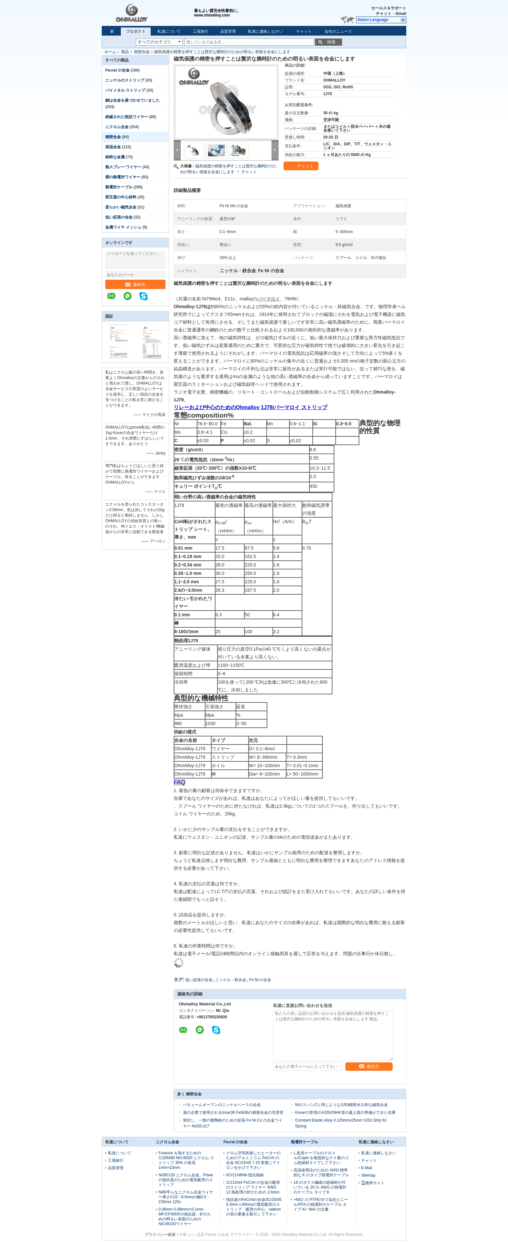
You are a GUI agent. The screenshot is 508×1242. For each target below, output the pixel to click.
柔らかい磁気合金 (120, 207)
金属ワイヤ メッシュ (123, 227)
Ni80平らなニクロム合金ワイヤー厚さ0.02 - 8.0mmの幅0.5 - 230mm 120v (185, 1197)
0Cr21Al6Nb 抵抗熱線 (245, 1175)
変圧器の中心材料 (120, 197)
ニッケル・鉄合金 (230, 980)
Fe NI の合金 (260, 980)
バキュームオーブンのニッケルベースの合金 (222, 1104)
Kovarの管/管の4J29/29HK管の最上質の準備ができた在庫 (345, 1112)
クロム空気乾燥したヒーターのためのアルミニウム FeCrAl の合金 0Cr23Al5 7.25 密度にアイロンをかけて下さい (253, 1160)
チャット (383, 13)
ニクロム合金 (117, 127)
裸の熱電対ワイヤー (122, 177)
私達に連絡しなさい (265, 31)
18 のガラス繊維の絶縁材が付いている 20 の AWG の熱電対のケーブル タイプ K (320, 1187)
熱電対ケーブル (119, 187)
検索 (331, 41)
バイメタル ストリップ (125, 90)
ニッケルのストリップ (124, 80)
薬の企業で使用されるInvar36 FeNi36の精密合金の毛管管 (233, 1112)
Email (401, 13)
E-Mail (366, 1168)
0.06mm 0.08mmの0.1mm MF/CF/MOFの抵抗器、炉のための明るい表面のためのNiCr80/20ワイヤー (184, 1216)
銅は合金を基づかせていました (132, 100)
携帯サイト (373, 1183)
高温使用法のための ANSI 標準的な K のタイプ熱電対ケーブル (321, 1172)
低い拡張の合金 (119, 217)
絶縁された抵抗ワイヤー (126, 117)
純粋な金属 (115, 157)
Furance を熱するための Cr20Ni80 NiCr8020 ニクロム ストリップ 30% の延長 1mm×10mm (186, 1160)
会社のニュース (338, 31)
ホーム (110, 52)
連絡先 (135, 284)
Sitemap (368, 1175)
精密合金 (142, 52)
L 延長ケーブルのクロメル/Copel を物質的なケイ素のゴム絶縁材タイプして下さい (321, 1158)
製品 (125, 52)
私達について (169, 31)
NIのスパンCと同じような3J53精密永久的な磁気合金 (341, 1104)
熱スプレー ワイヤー (123, 167)
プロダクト (135, 31)
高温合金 (113, 147)
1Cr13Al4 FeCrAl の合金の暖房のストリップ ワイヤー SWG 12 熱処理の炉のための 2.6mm (253, 1187)
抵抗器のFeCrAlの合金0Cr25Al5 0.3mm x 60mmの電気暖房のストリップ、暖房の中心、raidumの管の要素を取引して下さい (254, 1206)
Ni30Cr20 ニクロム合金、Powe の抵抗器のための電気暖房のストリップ (185, 1180)
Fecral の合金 (117, 70)
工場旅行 (200, 31)
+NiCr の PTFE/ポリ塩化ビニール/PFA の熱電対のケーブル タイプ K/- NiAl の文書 (321, 1204)
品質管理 (228, 31)
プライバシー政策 (160, 1234)
